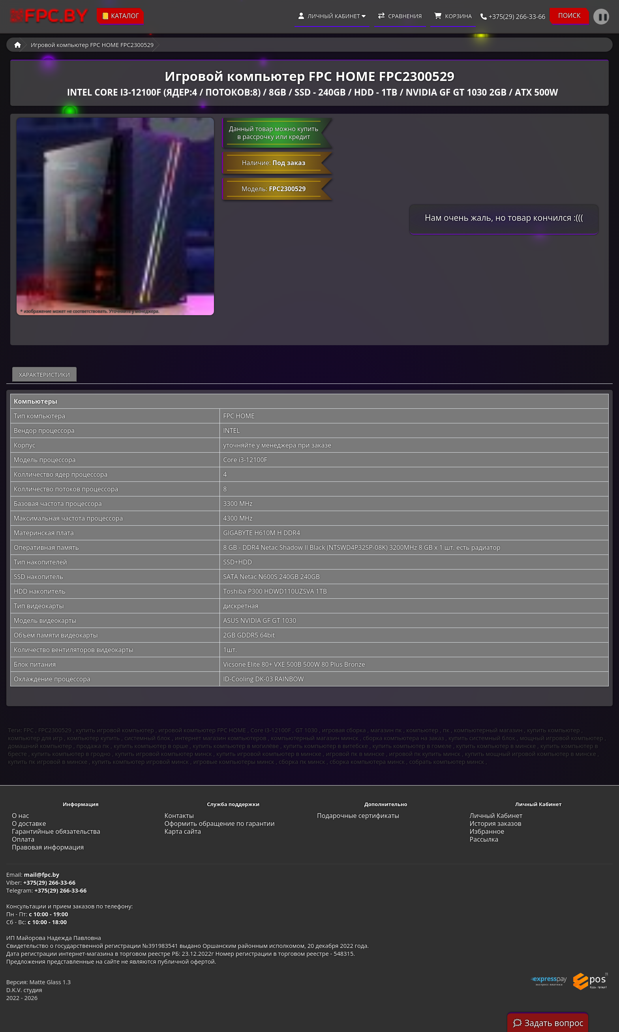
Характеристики (44, 374)
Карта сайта (182, 831)
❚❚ (603, 16)
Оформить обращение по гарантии (219, 823)
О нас (20, 815)
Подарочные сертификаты (358, 815)
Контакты (179, 815)
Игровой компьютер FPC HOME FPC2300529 (92, 45)
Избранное (487, 831)
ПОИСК (569, 15)
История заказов (495, 823)
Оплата (23, 839)
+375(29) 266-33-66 (510, 17)
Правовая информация (48, 847)
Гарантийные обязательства (56, 831)
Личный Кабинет (496, 815)
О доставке (29, 823)
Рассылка (484, 839)
